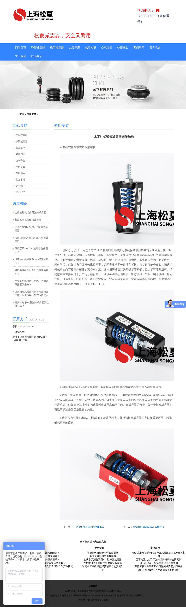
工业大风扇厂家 (72, 591)
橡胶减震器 (57, 47)
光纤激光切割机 (87, 591)
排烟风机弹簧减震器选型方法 (148, 527)
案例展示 (138, 47)
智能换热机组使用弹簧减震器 (30, 212)
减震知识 (90, 47)
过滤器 (118, 591)
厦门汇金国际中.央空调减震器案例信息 (158, 569)
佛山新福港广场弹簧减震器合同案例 (158, 563)
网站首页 (20, 47)
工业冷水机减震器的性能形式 (88, 527)
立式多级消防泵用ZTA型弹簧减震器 (103, 559)
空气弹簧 (106, 47)
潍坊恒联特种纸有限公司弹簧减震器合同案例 (159, 566)
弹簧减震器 (38, 47)
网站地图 (103, 600)
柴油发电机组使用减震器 (28, 219)
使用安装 (122, 47)
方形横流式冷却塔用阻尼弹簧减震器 (102, 563)
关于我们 (20, 56)
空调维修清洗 (101, 591)
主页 (21, 114)
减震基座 (74, 47)
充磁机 (111, 591)
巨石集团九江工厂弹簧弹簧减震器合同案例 (158, 559)
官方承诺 (154, 47)
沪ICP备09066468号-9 (88, 600)
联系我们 (36, 56)
